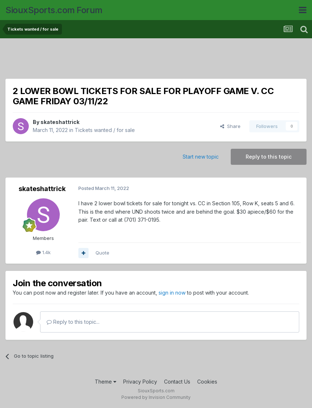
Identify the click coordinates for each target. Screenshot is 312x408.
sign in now (172, 293)
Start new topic (201, 157)
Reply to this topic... (73, 322)
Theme (105, 381)
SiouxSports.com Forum (53, 10)
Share (230, 126)
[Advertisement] (156, 60)
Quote (102, 253)
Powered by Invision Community (156, 397)
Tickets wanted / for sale (105, 130)
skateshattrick (59, 122)
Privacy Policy (140, 381)
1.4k (43, 252)
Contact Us (177, 381)
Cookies (207, 381)
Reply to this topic (269, 157)
